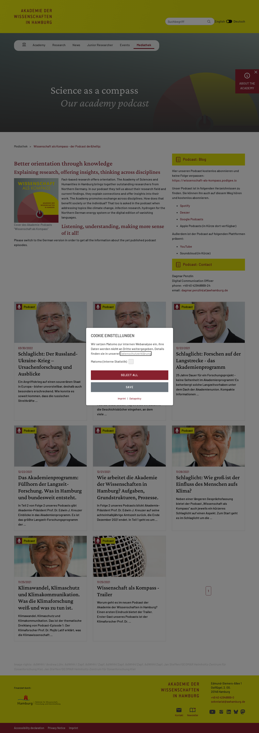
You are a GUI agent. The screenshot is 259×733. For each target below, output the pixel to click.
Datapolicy (135, 398)
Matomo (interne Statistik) (112, 361)
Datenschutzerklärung (135, 353)
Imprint (122, 398)
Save (129, 387)
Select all (129, 375)
